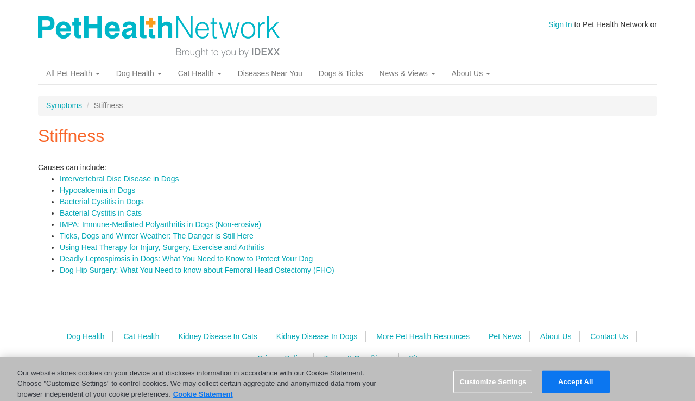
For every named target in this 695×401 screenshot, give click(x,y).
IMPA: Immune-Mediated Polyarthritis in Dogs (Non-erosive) (160, 224)
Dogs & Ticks (341, 73)
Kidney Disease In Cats (217, 336)
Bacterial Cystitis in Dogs (102, 201)
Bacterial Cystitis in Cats (101, 213)
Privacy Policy (281, 358)
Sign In (560, 24)
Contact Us (609, 336)
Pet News (505, 336)
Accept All (575, 385)
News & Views (407, 73)
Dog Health (139, 73)
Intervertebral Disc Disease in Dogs (119, 178)
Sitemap (423, 358)
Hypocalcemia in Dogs (97, 190)
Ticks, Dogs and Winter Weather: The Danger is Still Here (157, 235)
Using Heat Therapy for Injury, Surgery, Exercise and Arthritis (162, 247)
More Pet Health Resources (423, 336)
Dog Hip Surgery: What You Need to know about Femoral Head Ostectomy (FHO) (197, 270)
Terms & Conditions (357, 358)
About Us (471, 73)
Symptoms (64, 105)
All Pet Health (73, 73)
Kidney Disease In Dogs (316, 336)
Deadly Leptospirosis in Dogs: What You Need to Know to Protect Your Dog (186, 258)
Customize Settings (492, 385)
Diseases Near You (270, 73)
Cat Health (200, 73)
